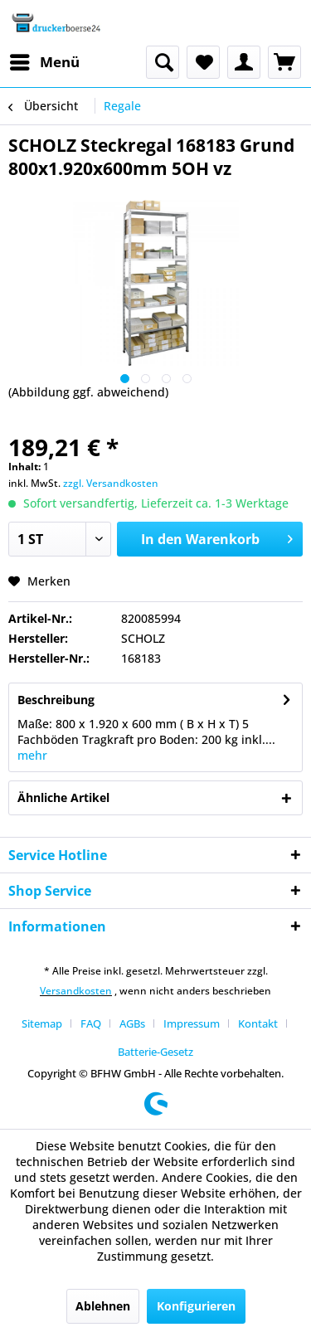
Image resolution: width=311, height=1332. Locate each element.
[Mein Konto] (243, 62)
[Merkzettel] (203, 62)
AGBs (132, 1023)
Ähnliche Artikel (63, 797)
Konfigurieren (196, 1306)
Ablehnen (102, 1306)
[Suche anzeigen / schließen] (162, 62)
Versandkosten (76, 991)
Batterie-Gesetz (155, 1051)
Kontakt (258, 1023)
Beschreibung (56, 699)
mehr (32, 755)
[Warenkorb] (284, 62)
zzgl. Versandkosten (110, 483)
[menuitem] (44, 62)
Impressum (191, 1023)
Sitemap (42, 1023)
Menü (45, 60)
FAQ (90, 1023)
